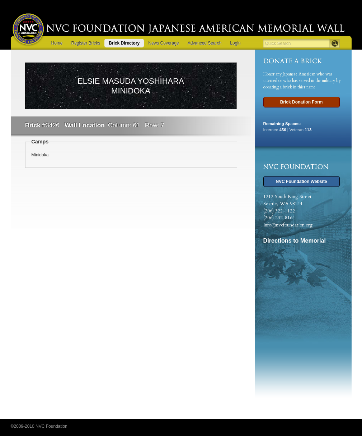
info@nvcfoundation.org (287, 225)
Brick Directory (124, 43)
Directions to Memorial (294, 240)
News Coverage (163, 43)
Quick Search (278, 43)
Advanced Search (205, 43)
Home (57, 43)
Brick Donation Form (301, 102)
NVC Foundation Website (301, 181)
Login (235, 43)
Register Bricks (85, 43)
